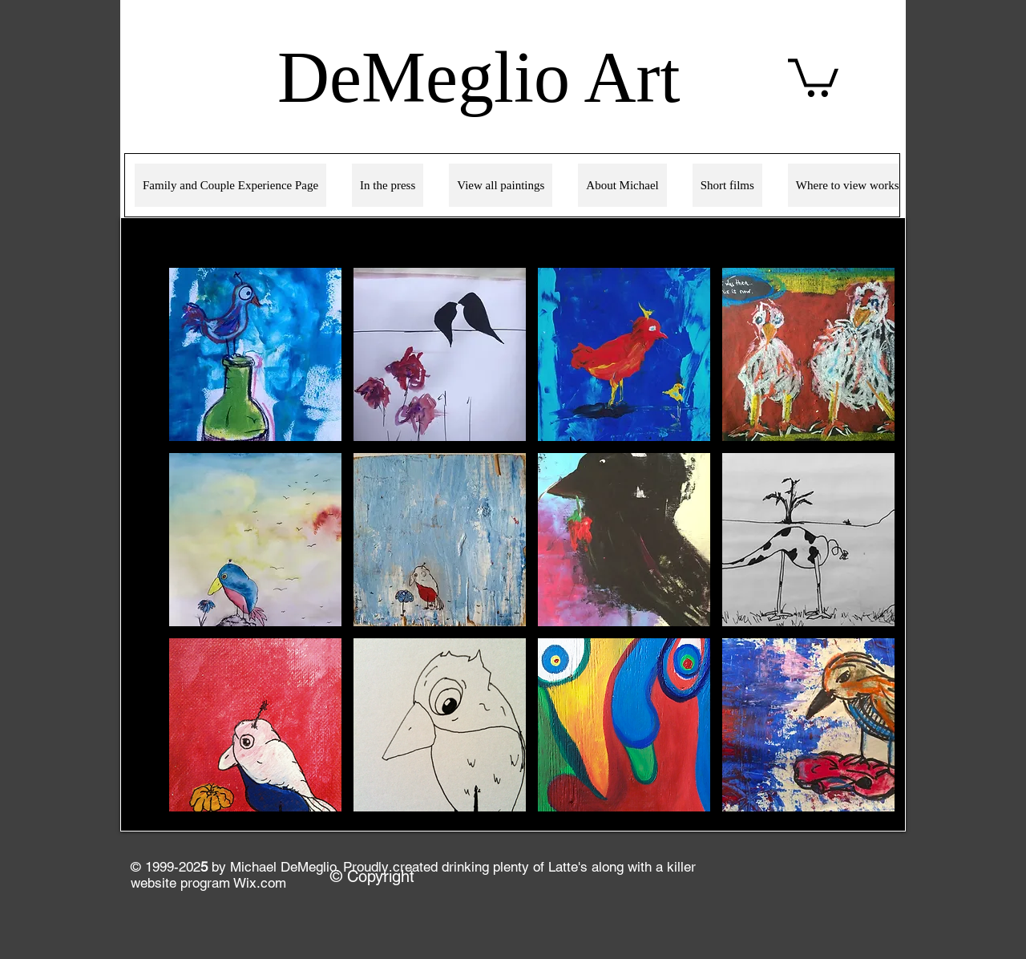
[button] (255, 354)
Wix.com (259, 883)
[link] (813, 76)
